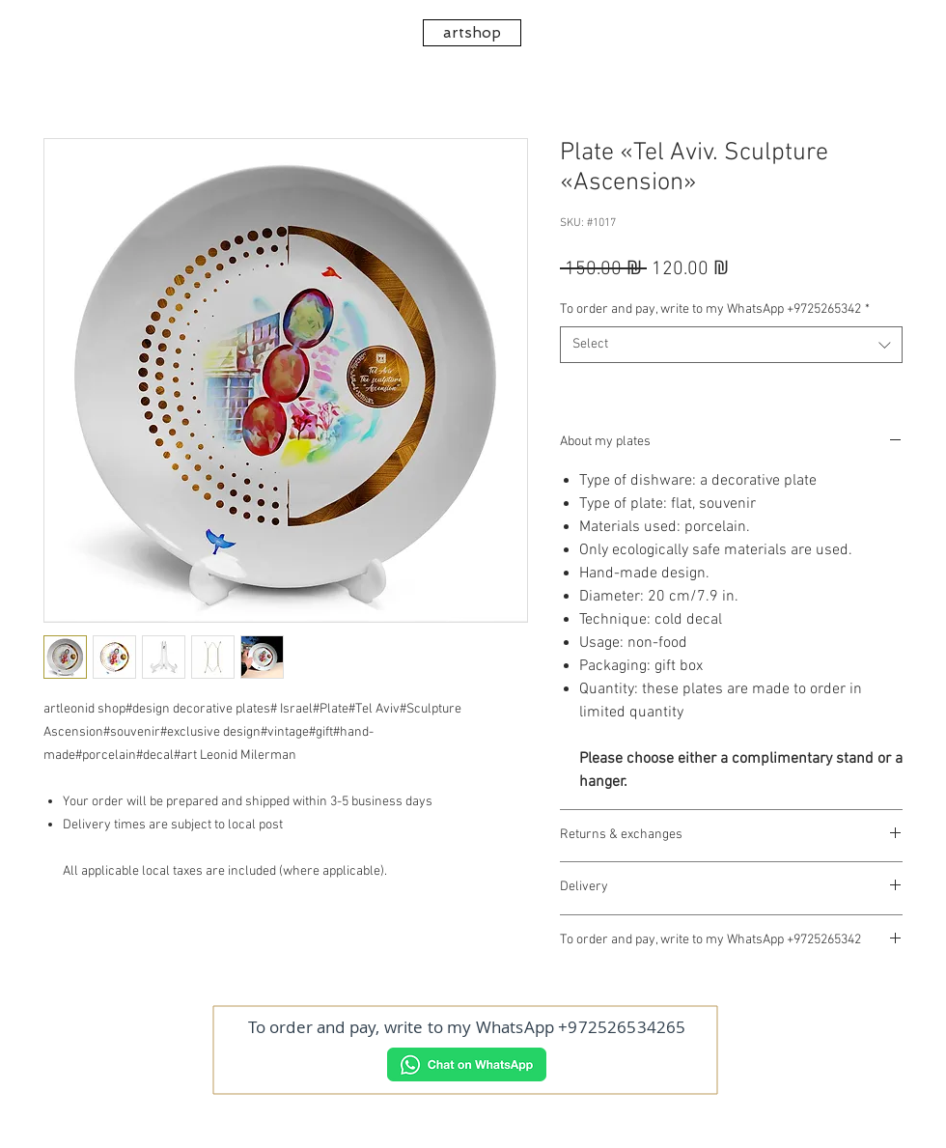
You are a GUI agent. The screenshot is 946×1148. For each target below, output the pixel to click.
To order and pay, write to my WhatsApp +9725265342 (715, 309)
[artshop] (472, 32)
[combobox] (731, 344)
